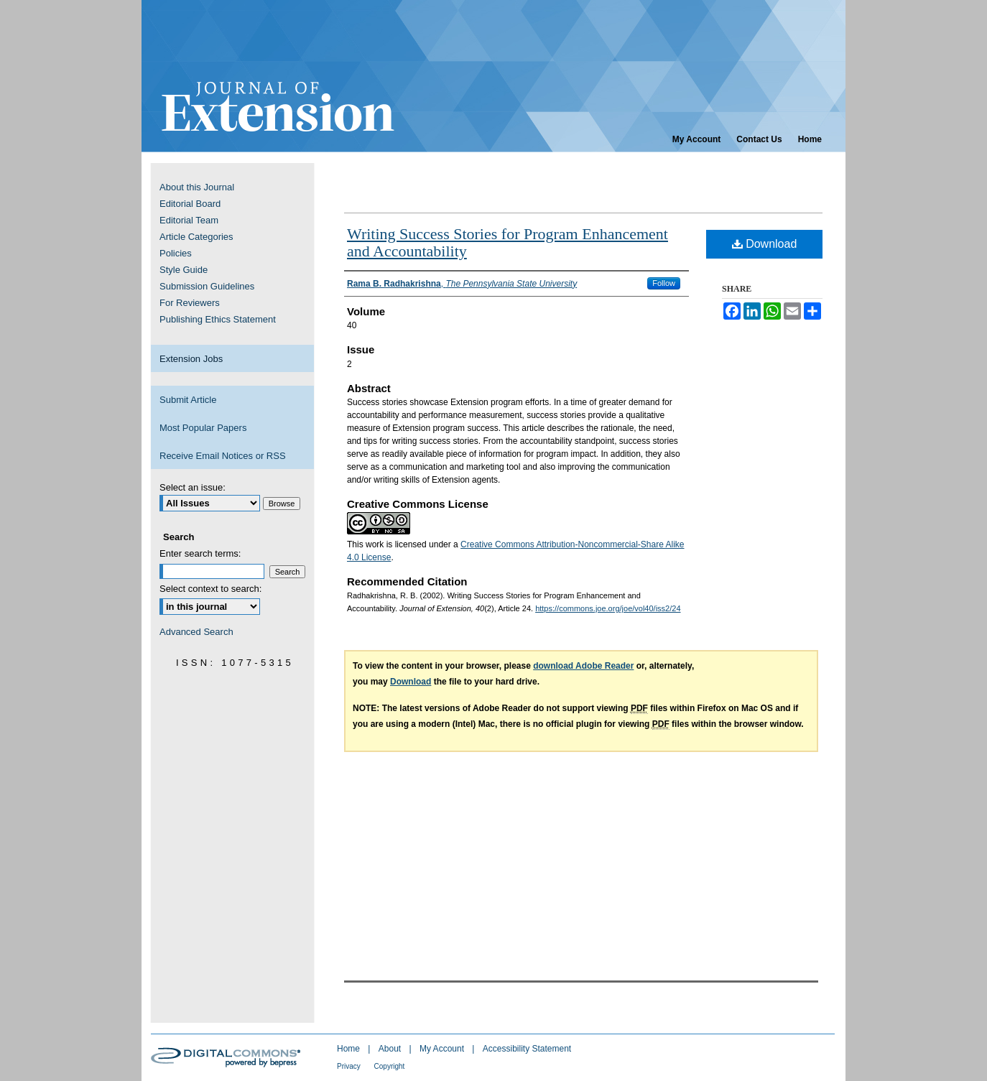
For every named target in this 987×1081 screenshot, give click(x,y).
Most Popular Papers (202, 427)
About (391, 1049)
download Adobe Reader (583, 666)
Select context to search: (210, 588)
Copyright (389, 1066)
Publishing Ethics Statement (217, 319)
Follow (663, 283)
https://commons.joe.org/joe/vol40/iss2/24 (607, 608)
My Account (443, 1049)
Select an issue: (192, 487)
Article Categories (196, 236)
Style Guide (183, 269)
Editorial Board (190, 203)
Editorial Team (188, 220)
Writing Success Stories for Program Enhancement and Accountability (507, 242)
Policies (175, 253)
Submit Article (187, 399)
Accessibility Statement (527, 1049)
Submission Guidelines (206, 286)
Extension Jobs (191, 358)
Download (764, 244)
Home (349, 1049)
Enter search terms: (200, 553)
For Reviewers (189, 302)
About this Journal (196, 187)
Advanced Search (196, 631)
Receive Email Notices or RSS (222, 455)
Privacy (350, 1066)
